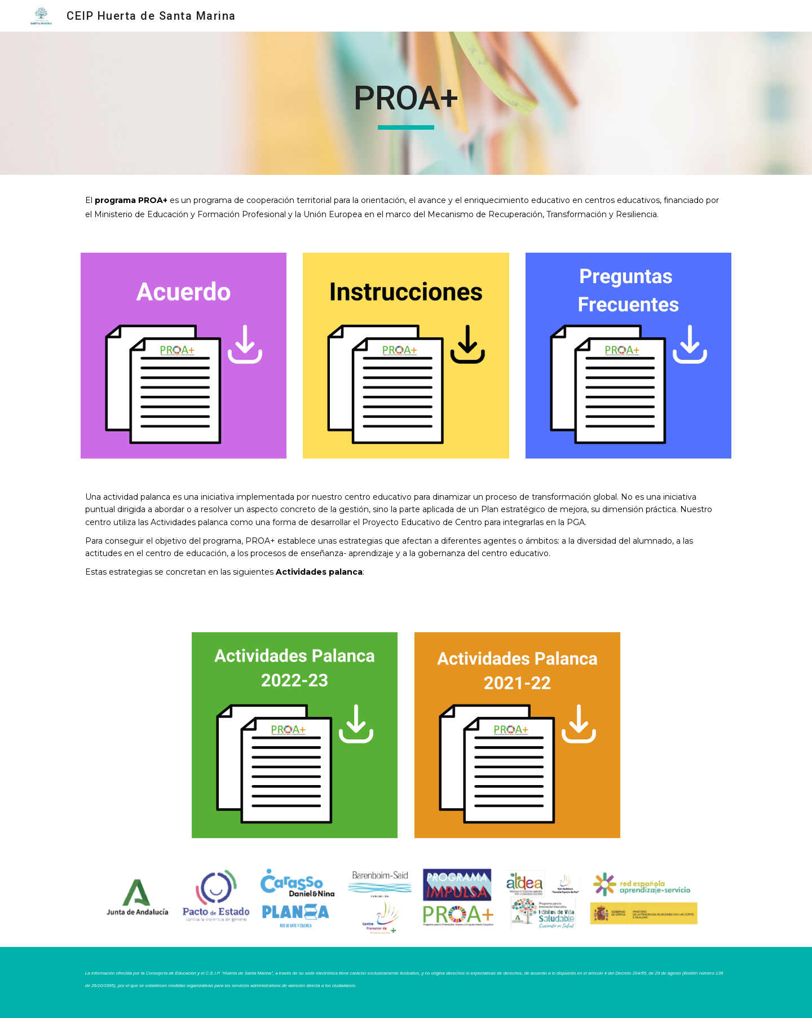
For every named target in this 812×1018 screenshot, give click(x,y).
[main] (406, 103)
